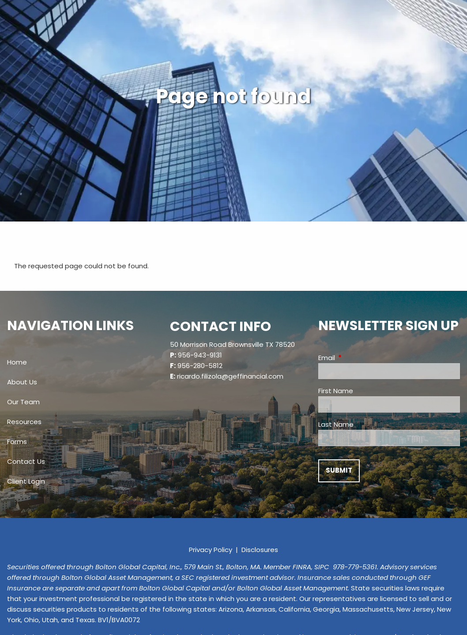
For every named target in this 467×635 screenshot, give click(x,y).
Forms (17, 441)
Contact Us (26, 461)
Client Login (26, 481)
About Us (22, 382)
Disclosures (259, 549)
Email (360, 357)
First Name (335, 390)
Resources (24, 421)
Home (17, 362)
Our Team (23, 401)
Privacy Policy (210, 549)
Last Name (336, 424)
